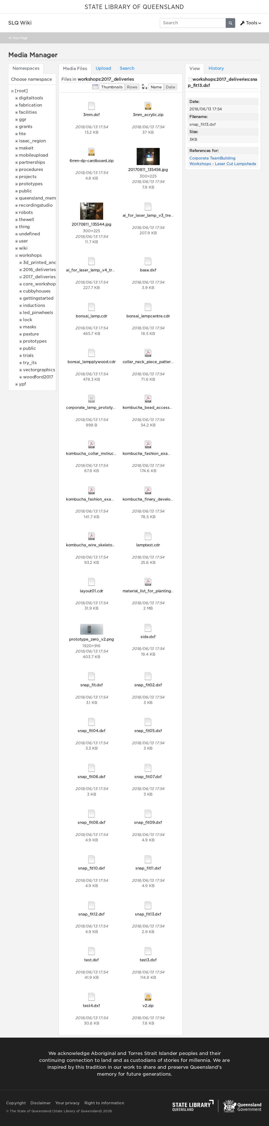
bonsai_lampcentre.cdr (148, 316)
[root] (21, 90)
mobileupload (33, 155)
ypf (22, 384)
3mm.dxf (91, 114)
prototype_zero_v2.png (91, 639)
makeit (26, 148)
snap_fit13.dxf (148, 914)
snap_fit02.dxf (148, 685)
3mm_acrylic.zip (148, 114)
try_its (30, 362)
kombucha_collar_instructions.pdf (98, 453)
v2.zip (148, 1005)
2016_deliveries (39, 269)
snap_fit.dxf (91, 685)
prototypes (30, 183)
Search (127, 68)
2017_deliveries (39, 276)
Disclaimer (40, 1103)
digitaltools (31, 98)
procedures (31, 169)
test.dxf (91, 960)
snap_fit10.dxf (91, 868)
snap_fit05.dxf (148, 730)
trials (28, 355)
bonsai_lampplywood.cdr (91, 361)
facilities (28, 112)
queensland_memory (41, 198)
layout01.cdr (91, 591)
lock (27, 319)
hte (22, 133)
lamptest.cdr (148, 545)
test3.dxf (148, 960)
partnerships (32, 162)
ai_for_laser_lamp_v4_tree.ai (93, 270)
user (23, 241)
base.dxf (148, 270)
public (25, 191)
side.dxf (148, 636)
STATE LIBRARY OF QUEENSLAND (134, 7)
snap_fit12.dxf (91, 914)
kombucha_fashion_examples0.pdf (99, 499)
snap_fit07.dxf (148, 776)
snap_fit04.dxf (91, 730)
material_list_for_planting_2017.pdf (156, 591)
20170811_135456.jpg (148, 169)
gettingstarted (38, 298)
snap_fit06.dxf (91, 776)
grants (25, 126)
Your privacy (67, 1103)
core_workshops (40, 284)
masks (29, 326)
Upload (103, 68)
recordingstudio (36, 205)
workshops (30, 255)
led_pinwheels (38, 312)
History (216, 68)
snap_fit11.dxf (148, 868)
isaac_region (32, 140)
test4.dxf (91, 1005)
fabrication (30, 105)
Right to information (104, 1103)
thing (24, 226)
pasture (31, 334)
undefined (29, 233)
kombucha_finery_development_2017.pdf (162, 499)
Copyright (16, 1103)
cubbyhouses (36, 291)
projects (27, 176)
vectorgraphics (39, 369)
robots (26, 212)
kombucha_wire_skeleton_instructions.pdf (106, 545)
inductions (34, 305)
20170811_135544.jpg (91, 224)
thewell (26, 219)
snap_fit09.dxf (148, 822)
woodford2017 (38, 377)
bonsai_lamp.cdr (91, 316)
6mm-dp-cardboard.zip (92, 160)
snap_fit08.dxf (91, 822)
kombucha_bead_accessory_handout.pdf (162, 407)
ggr (22, 119)
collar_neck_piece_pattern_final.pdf (157, 361)
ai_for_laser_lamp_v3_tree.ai (150, 215)
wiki (23, 248)
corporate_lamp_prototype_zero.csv (101, 407)
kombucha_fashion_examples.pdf (154, 453)
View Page (20, 38)
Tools (248, 23)
